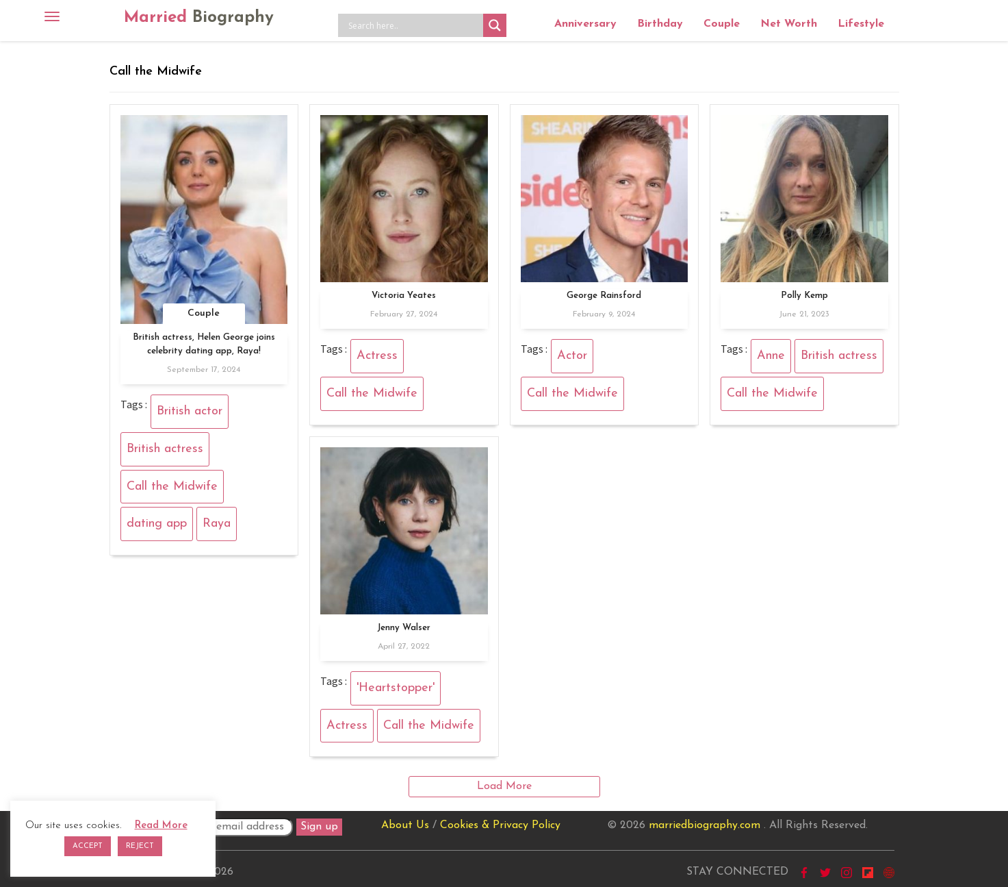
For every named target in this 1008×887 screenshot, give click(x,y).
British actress (165, 448)
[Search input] (414, 25)
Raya (217, 523)
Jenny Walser (403, 627)
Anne (771, 355)
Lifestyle (861, 23)
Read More (161, 826)
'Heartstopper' (396, 688)
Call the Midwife (172, 486)
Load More (504, 786)
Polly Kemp (804, 295)
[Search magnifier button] (494, 25)
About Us (405, 825)
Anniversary (585, 23)
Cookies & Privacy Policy (500, 825)
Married (199, 18)
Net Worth (788, 23)
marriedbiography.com (704, 825)
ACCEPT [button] (88, 846)
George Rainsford (604, 295)
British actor (189, 411)
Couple (721, 23)
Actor (572, 355)
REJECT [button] (140, 846)
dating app (157, 523)
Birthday (660, 23)
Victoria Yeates (404, 295)
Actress (377, 355)
